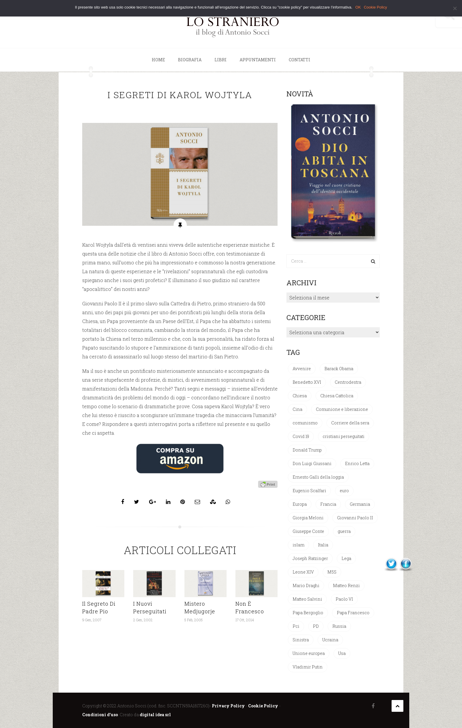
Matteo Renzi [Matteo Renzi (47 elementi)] (346, 585)
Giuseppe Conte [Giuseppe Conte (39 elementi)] (308, 531)
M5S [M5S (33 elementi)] (331, 572)
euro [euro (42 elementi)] (344, 490)
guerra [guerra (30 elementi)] (344, 531)
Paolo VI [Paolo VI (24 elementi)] (344, 599)
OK (358, 7)
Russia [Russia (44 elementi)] (339, 626)
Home (158, 59)
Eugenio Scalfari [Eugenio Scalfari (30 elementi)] (309, 490)
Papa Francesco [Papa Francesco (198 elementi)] (353, 612)
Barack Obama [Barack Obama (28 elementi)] (338, 368)
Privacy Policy (228, 706)
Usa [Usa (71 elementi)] (342, 653)
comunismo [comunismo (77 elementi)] (305, 423)
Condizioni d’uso (100, 714)
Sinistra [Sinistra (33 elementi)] (301, 640)
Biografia (190, 59)
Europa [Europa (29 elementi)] (300, 504)
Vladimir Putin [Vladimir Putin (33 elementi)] (308, 667)
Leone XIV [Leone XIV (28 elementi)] (303, 572)
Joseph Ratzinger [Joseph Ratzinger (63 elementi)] (310, 558)
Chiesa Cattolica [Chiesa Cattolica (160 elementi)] (336, 395)
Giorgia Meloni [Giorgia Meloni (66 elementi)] (308, 518)
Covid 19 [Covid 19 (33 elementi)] (301, 436)
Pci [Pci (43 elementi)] (296, 626)
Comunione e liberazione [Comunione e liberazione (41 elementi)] (342, 409)
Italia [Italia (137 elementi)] (323, 545)
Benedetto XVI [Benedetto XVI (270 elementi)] (307, 382)
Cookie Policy (263, 706)
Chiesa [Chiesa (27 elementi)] (300, 395)
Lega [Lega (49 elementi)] (346, 558)
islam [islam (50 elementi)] (298, 545)
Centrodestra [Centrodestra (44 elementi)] (348, 382)
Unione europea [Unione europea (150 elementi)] (309, 653)
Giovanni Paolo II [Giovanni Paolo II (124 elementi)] (355, 518)
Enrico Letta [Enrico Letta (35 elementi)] (357, 463)
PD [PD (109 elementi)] (316, 626)
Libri (220, 59)
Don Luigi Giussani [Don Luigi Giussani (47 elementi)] (312, 463)
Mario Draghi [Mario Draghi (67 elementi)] (306, 585)
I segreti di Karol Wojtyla (180, 95)
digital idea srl (155, 714)
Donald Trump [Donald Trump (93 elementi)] (307, 450)
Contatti (299, 59)
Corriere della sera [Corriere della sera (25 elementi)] (350, 423)
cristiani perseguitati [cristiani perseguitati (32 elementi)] (343, 436)
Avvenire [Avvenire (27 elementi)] (302, 368)
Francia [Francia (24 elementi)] (328, 504)
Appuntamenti (258, 59)
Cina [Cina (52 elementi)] (297, 409)
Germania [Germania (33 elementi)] (360, 504)
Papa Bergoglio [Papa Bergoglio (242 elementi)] (308, 612)
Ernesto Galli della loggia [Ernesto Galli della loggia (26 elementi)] (318, 477)
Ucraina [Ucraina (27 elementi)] (330, 640)
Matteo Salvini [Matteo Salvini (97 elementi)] (307, 599)
